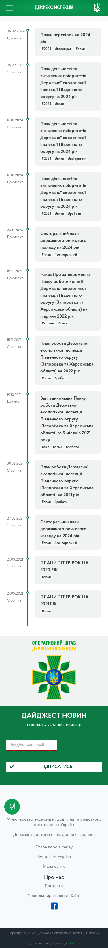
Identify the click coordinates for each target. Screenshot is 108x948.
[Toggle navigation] (9, 8)
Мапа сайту (54, 866)
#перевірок (63, 49)
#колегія (48, 323)
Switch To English (54, 857)
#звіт (45, 447)
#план (80, 49)
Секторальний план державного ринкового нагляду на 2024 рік (63, 240)
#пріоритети (77, 159)
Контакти (54, 886)
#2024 (46, 49)
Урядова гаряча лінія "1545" (54, 895)
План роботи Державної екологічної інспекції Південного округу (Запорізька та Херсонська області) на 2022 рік (66, 357)
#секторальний (65, 255)
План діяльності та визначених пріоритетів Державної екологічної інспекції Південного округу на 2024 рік (63, 83)
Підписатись (41, 766)
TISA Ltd (75, 943)
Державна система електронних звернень (54, 834)
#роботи (74, 214)
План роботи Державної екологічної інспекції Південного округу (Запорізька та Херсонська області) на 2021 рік (66, 481)
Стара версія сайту (54, 847)
